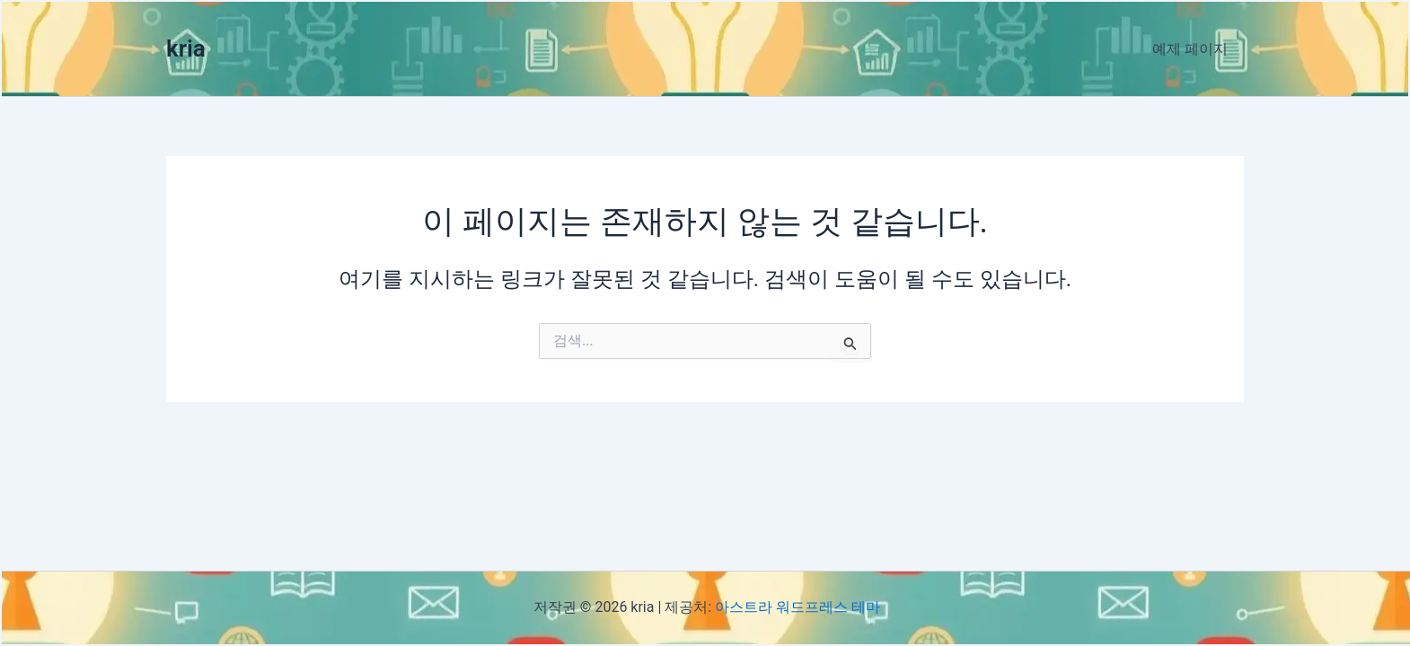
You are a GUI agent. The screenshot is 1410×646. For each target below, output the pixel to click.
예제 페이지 (1191, 48)
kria (186, 48)
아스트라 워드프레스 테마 (797, 606)
